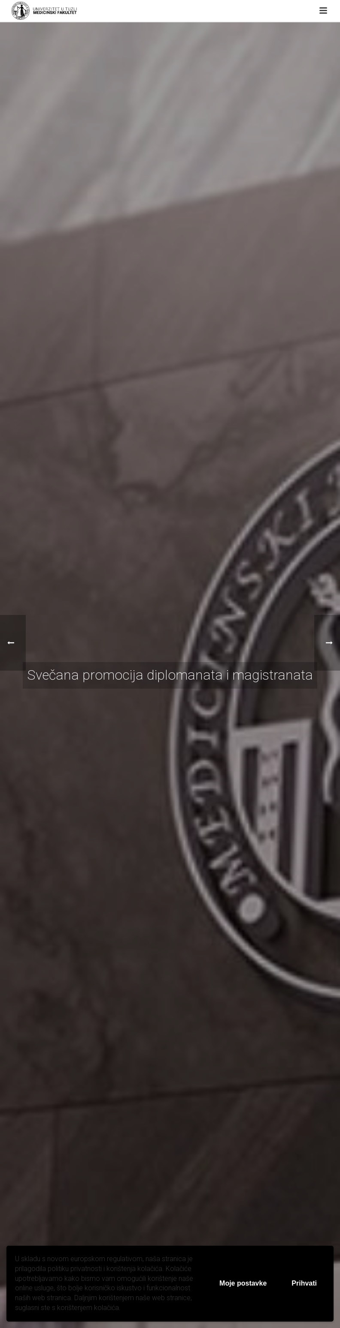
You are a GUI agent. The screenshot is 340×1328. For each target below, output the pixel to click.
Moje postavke (243, 1283)
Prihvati (304, 1283)
